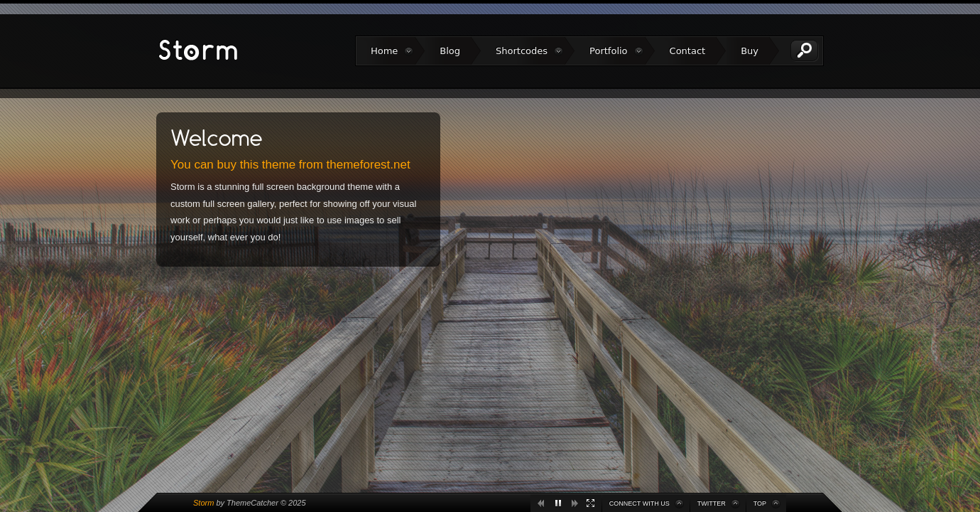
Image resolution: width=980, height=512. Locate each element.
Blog (450, 51)
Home (384, 51)
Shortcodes (522, 51)
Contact (688, 51)
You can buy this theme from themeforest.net (290, 164)
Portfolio (608, 51)
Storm (203, 502)
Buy (749, 51)
